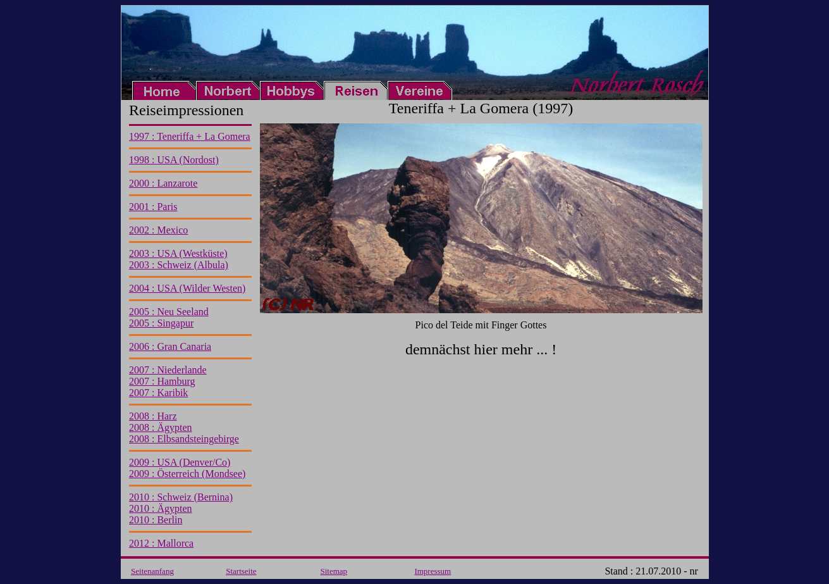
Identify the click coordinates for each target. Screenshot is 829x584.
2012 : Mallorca (161, 543)
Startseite (241, 571)
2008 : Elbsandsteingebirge (184, 438)
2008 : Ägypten (160, 427)
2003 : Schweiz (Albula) (178, 264)
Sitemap (333, 571)
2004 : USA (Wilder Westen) (187, 288)
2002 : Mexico (158, 230)
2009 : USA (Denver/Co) (179, 462)
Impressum (432, 571)
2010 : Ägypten (160, 508)
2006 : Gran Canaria (170, 346)
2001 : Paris (153, 206)
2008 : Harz (153, 416)
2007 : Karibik (158, 392)
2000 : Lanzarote (163, 183)
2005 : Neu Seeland (169, 311)
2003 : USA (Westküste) (178, 253)
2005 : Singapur (161, 323)
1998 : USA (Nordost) (174, 159)
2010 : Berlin (155, 519)
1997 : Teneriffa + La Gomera (189, 136)
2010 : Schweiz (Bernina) (181, 497)
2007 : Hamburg (162, 381)
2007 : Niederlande (168, 369)
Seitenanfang (152, 571)
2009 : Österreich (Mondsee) (187, 473)
